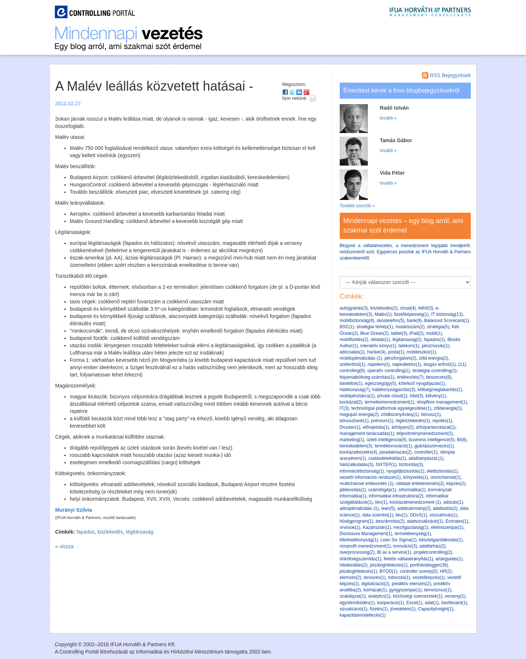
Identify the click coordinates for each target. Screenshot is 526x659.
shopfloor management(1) (442, 402)
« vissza (64, 546)
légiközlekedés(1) (413, 420)
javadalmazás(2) (396, 452)
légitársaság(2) (406, 339)
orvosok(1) (350, 527)
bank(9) (414, 320)
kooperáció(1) (390, 602)
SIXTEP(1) (386, 464)
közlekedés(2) (384, 308)
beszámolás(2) (390, 521)
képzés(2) (456, 483)
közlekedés (110, 532)
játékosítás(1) (353, 489)
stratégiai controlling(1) (434, 370)
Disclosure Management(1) (366, 533)
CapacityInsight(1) (435, 608)
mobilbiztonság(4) (357, 320)
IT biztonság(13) (447, 314)
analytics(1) (379, 596)
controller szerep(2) (418, 571)
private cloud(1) (392, 395)
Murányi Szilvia (73, 510)
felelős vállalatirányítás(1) (408, 558)
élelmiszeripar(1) (447, 527)
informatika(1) (412, 489)
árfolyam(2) (403, 427)
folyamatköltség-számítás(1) (367, 377)
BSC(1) (347, 326)
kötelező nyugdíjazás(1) (422, 383)
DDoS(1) (418, 515)
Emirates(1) (457, 521)
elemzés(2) (350, 577)
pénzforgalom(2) (400, 358)
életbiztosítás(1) (442, 471)
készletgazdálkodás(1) (440, 539)
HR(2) (445, 571)
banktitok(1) (351, 383)
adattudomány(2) (414, 508)
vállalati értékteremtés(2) (420, 483)
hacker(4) (376, 352)
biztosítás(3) (411, 464)
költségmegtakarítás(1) (440, 389)
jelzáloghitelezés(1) (389, 565)
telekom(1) (409, 345)
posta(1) (396, 352)
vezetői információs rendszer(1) (370, 477)
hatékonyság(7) (355, 389)
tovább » (388, 118)
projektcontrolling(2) (432, 552)
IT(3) (344, 408)
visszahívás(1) (444, 515)
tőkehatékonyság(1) (359, 539)
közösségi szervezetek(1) (417, 596)
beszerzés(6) (438, 377)
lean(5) (388, 508)
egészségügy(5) (380, 383)
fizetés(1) (379, 608)
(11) (462, 364)
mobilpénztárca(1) (357, 395)
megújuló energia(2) (359, 414)
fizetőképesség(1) (411, 314)
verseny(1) (455, 596)
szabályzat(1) (353, 596)
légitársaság (140, 532)
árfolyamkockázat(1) (436, 427)
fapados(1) (434, 339)
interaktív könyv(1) (378, 345)
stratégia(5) (438, 326)
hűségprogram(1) (356, 521)
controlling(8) (352, 370)
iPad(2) (416, 333)
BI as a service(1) (394, 552)
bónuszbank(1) (354, 420)
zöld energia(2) (433, 358)
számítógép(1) (382, 489)
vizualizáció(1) (353, 608)
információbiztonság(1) (362, 471)
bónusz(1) (431, 414)
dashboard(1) (454, 602)
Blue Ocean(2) (374, 333)
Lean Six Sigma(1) (399, 539)
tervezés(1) (375, 577)
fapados (85, 532)
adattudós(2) (445, 508)
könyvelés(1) (415, 477)
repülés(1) (442, 420)
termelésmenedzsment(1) (389, 402)
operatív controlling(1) (388, 370)
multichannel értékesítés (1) (366, 483)
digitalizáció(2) (375, 583)
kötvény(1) (436, 395)
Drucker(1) (350, 427)
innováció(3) (405, 546)
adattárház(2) (432, 546)
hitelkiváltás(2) (354, 565)
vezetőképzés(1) (429, 577)
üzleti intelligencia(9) (387, 439)
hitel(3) (416, 395)
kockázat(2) (351, 402)
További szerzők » (357, 205)
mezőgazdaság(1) (410, 527)
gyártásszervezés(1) (434, 445)
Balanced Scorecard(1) (446, 320)
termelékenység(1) (412, 533)
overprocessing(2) (357, 552)
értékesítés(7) (410, 377)
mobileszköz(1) (421, 352)
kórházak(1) (374, 589)
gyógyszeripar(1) (405, 589)
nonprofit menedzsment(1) (365, 546)
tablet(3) (399, 333)
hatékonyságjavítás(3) (393, 389)
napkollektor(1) (406, 364)
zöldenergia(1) (448, 408)
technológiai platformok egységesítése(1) (391, 408)
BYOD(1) (388, 571)
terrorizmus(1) (437, 589)
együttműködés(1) (357, 602)
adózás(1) (453, 502)
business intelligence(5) (431, 439)
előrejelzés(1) (376, 427)
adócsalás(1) (352, 352)
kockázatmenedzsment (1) (415, 502)
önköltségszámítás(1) (360, 558)
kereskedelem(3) (356, 445)
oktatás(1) (380, 339)
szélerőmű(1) (352, 364)
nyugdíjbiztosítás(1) (405, 471)
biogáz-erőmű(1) (440, 364)
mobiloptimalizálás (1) (361, 358)
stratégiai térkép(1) (375, 326)
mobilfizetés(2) (354, 339)
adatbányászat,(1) (425, 458)
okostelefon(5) (390, 320)
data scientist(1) (377, 515)
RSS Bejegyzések (446, 75)
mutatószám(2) (409, 326)
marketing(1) (352, 439)
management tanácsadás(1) (367, 433)
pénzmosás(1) (435, 345)
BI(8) (461, 439)
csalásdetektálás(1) (387, 458)
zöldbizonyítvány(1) (400, 414)
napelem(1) (378, 364)
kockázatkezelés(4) (358, 452)
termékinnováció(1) (393, 445)
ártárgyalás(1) (448, 558)
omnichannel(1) (445, 477)
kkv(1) (381, 502)
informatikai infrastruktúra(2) (396, 496)
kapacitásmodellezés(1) (363, 615)
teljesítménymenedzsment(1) (425, 433)
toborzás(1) (399, 577)
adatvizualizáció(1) (425, 521)
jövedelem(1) (402, 608)
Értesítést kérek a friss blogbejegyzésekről (401, 90)
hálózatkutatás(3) (356, 464)
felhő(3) (425, 308)
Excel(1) (414, 602)
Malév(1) (383, 314)
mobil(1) (434, 333)
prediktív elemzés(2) (411, 583)
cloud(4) (408, 308)
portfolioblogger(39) (429, 565)
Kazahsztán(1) (377, 527)
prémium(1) (382, 420)
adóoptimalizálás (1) (359, 508)
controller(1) (426, 452)
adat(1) (432, 602)
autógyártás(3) (354, 308)
